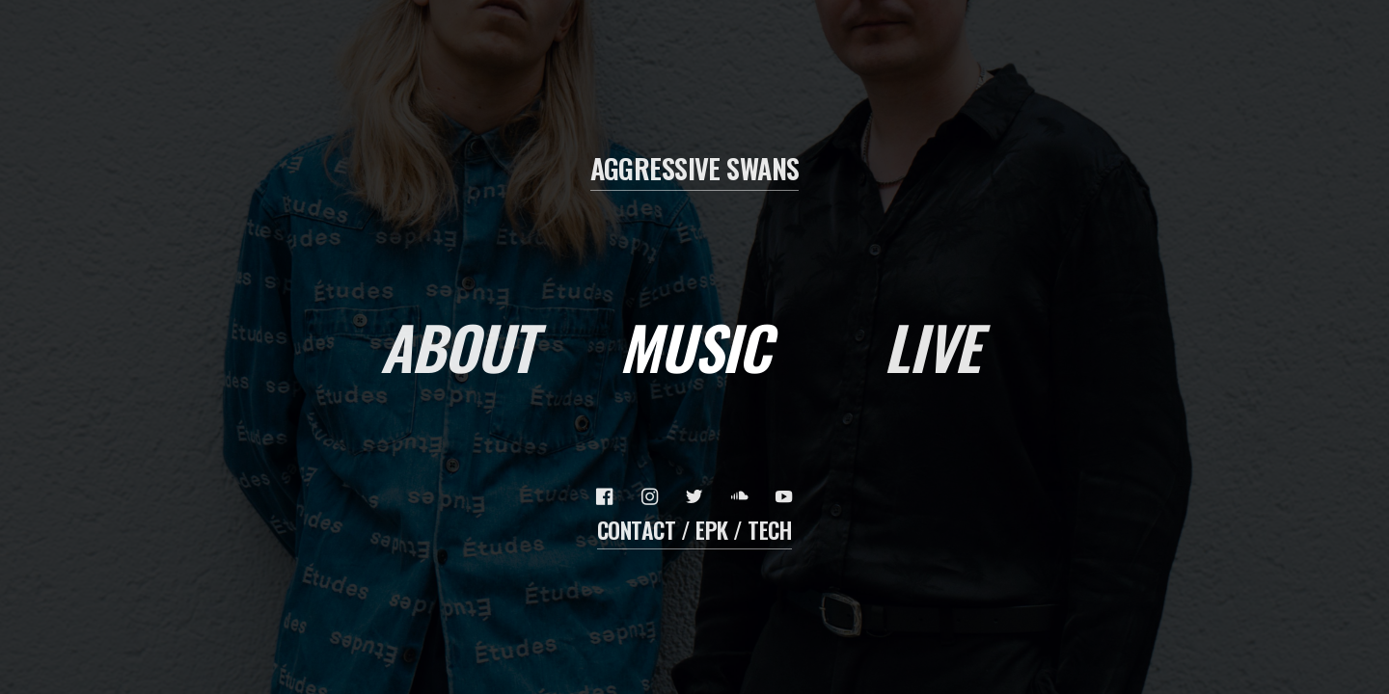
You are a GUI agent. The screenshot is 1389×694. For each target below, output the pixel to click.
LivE (931, 346)
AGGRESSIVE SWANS (695, 167)
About (457, 346)
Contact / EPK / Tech (695, 530)
